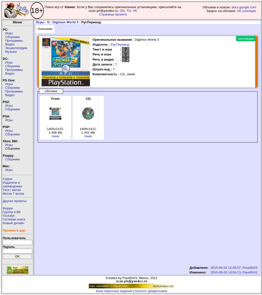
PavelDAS (250, 267)
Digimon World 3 (65, 22)
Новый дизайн (13, 223)
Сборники (12, 37)
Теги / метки (12, 190)
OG (122, 11)
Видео (10, 44)
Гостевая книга (14, 219)
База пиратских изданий (114, 291)
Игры (9, 33)
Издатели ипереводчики (12, 184)
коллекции (246, 38)
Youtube (8, 216)
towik (55, 136)
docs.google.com (244, 7)
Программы (14, 40)
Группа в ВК (12, 212)
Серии (7, 179)
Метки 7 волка (13, 193)
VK (135, 11)
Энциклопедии (16, 48)
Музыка (11, 51)
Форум (8, 208)
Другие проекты (15, 201)
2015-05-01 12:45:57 (225, 267)
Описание (45, 29)
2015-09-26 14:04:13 (225, 272)
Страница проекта (113, 14)
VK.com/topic (246, 11)
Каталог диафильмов (151, 291)
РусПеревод (120, 44)
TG (129, 11)
